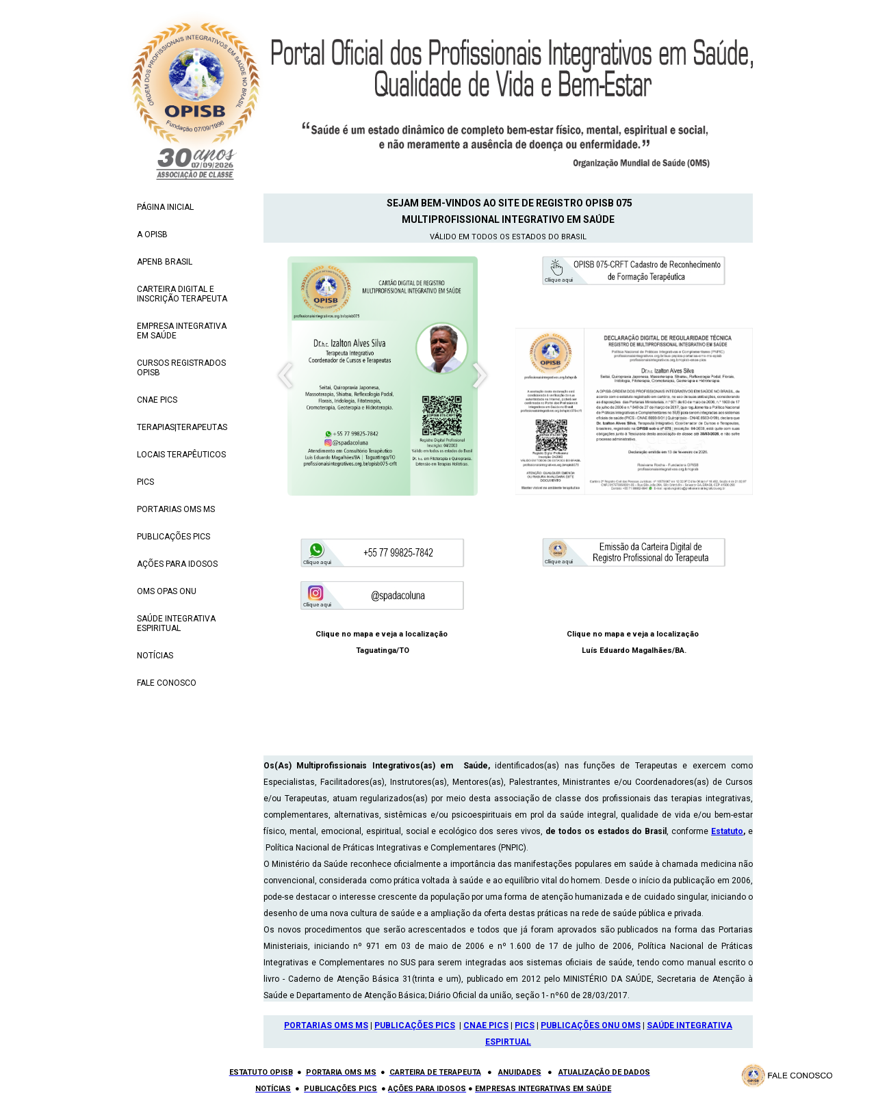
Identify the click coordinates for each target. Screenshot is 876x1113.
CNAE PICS (485, 1025)
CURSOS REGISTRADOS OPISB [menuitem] (181, 367)
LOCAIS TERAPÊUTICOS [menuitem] (181, 454)
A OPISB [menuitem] (152, 234)
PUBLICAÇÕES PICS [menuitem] (173, 536)
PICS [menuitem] (145, 482)
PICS (524, 1025)
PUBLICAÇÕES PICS (414, 1025)
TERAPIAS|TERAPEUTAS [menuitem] (182, 427)
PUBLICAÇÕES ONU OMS (591, 1025)
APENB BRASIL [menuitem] (164, 262)
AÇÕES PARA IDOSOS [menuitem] (177, 564)
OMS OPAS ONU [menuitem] (166, 591)
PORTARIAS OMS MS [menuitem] (176, 509)
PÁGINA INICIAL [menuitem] (165, 207)
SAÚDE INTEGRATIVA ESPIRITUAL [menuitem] (176, 623)
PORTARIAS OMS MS (326, 1025)
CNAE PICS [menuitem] (157, 400)
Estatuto (727, 831)
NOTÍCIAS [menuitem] (155, 655)
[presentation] (285, 376)
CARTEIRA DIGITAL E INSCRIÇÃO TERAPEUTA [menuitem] (182, 294)
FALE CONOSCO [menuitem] (166, 683)
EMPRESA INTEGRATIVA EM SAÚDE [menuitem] (182, 330)
